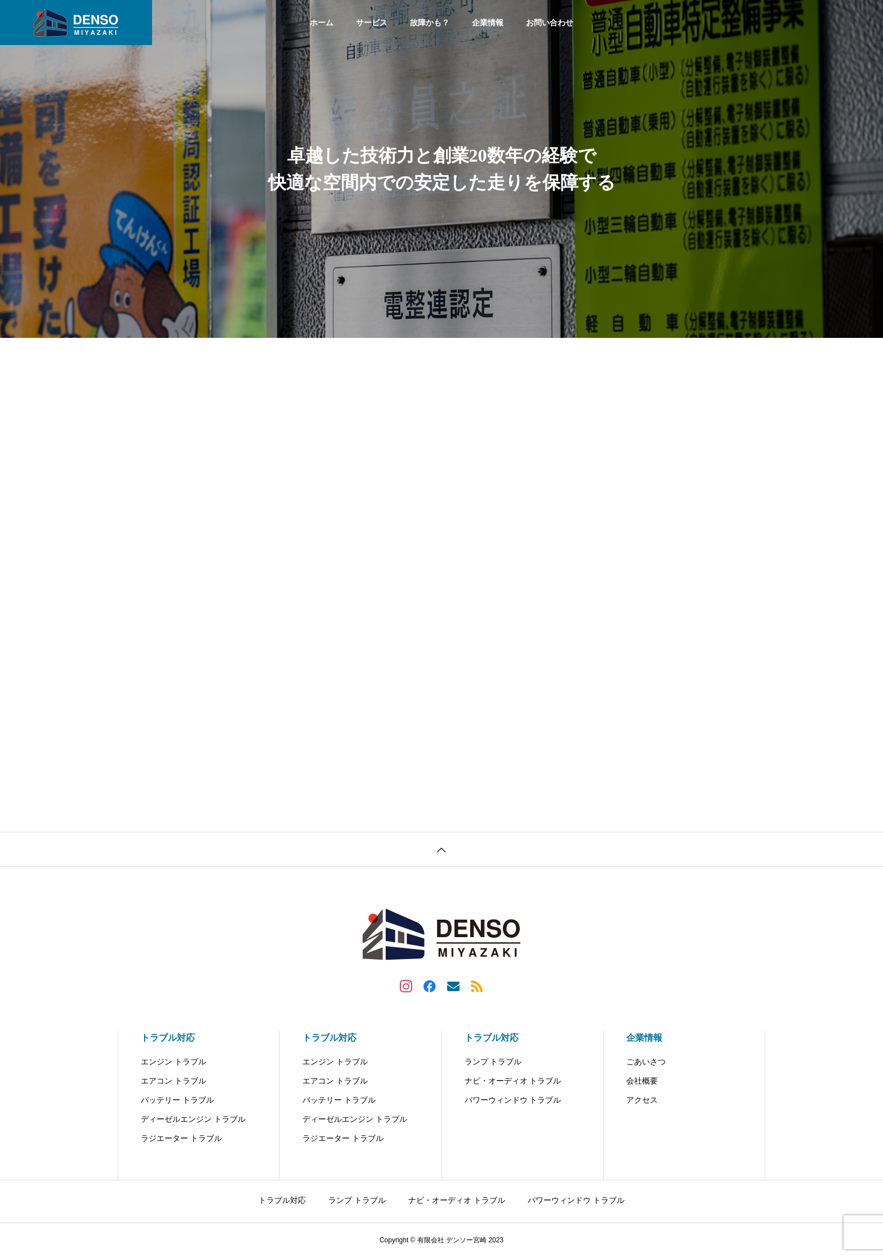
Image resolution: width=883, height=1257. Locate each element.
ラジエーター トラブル (181, 1138)
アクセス (642, 1099)
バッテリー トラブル (177, 1099)
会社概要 (642, 1080)
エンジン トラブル (173, 1061)
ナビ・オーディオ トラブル (513, 1080)
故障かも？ (429, 22)
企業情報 (487, 22)
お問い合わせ (549, 22)
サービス (371, 22)
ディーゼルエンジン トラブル (193, 1119)
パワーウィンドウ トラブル (513, 1099)
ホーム (321, 22)
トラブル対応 (168, 1037)
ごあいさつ (646, 1061)
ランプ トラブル (493, 1061)
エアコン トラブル (173, 1080)
